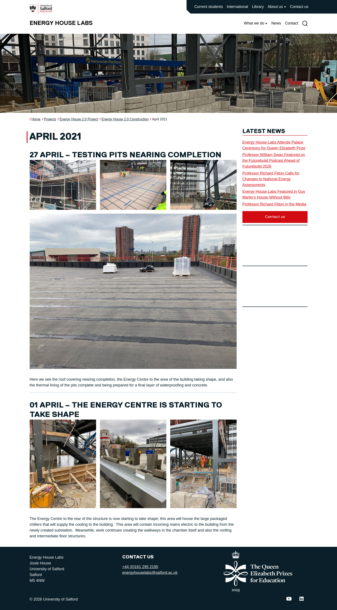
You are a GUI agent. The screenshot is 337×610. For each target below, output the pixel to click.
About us (275, 7)
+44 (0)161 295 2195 (140, 567)
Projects (50, 119)
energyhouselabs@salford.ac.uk (150, 572)
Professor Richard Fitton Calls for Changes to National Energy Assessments (270, 179)
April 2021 (159, 119)
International (237, 7)
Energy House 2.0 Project (79, 119)
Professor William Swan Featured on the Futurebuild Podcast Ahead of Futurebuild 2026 (273, 161)
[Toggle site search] (305, 23)
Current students (208, 7)
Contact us (299, 7)
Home (35, 119)
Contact (291, 23)
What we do (254, 23)
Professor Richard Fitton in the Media (274, 204)
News (276, 23)
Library (258, 7)
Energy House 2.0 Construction (125, 119)
